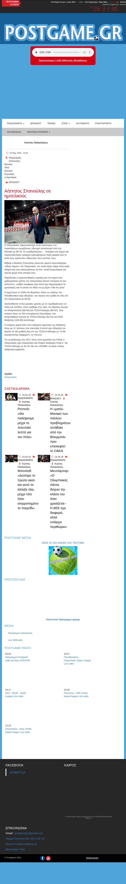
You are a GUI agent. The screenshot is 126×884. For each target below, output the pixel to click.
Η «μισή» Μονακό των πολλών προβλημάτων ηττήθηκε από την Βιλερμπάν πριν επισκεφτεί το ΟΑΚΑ (59, 430)
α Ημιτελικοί (10, 177)
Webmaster (92, 857)
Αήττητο (8, 170)
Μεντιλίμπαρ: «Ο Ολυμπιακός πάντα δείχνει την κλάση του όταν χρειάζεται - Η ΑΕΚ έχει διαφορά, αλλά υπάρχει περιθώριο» (59, 499)
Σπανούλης (14, 161)
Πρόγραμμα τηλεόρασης (20, 633)
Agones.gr (115, 4)
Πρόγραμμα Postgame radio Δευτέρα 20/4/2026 (17, 659)
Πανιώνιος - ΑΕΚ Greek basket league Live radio (76, 695)
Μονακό (8, 164)
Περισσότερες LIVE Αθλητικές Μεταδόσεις (63, 60)
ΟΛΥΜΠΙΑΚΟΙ (14, 132)
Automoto (82, 123)
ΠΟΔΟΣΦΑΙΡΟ (25, 398)
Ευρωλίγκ (9, 174)
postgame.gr (17, 772)
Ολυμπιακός (15, 157)
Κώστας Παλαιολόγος (36, 142)
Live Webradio (15, 640)
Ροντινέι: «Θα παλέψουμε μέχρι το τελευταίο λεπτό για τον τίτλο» (26, 423)
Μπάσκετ (35, 123)
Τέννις (51, 123)
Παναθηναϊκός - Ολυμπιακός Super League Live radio (77, 660)
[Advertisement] (63, 94)
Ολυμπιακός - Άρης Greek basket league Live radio (18, 730)
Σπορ (66, 123)
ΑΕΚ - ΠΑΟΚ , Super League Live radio (15, 695)
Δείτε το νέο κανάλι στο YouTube (63, 542)
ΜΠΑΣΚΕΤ (14, 182)
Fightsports (103, 123)
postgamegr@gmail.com (28, 833)
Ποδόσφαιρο (15, 123)
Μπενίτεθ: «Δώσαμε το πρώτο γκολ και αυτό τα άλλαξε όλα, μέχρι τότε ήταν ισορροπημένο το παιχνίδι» (27, 489)
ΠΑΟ (6, 167)
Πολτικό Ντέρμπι (38, 132)
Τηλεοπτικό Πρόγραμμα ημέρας (63, 619)
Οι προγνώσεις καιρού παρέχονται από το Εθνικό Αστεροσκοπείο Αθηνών (88, 817)
